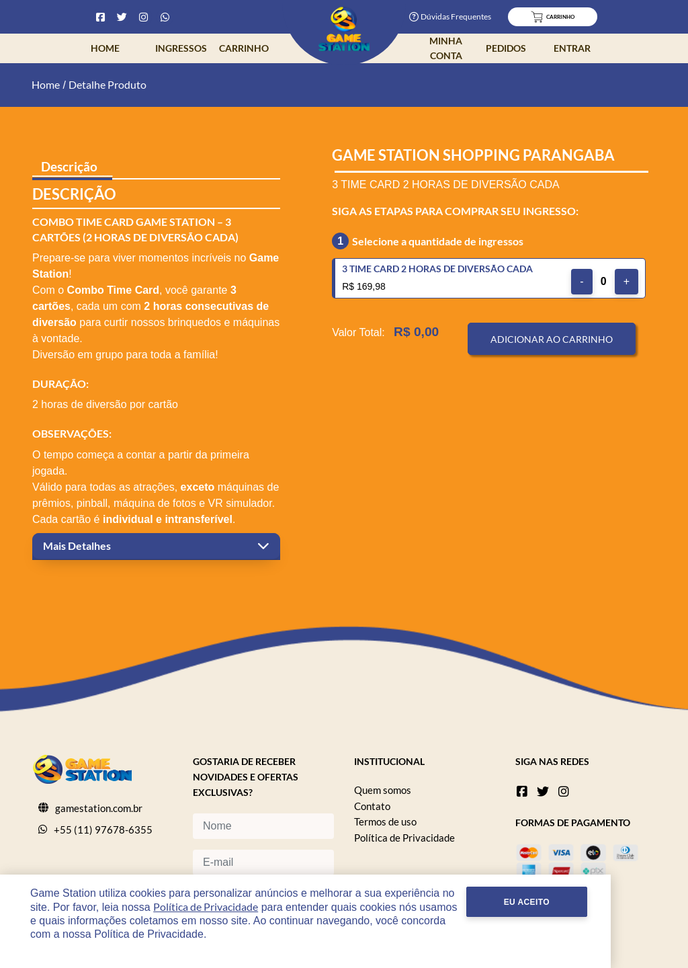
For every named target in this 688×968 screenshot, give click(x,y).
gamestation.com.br (98, 808)
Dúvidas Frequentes (450, 16)
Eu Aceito (604, 915)
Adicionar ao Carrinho (551, 339)
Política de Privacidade (404, 838)
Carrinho (244, 48)
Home (105, 48)
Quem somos (382, 790)
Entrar (572, 48)
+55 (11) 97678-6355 (103, 829)
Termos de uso (385, 821)
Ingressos (181, 48)
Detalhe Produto (107, 84)
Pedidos (506, 48)
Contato (372, 806)
